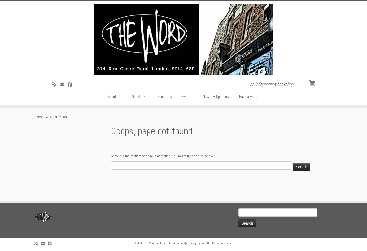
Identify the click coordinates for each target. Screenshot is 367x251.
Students (165, 96)
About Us (115, 96)
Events (187, 96)
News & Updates (216, 96)
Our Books (139, 96)
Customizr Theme (222, 243)
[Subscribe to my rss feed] (56, 85)
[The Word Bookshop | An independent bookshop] (183, 39)
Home (38, 117)
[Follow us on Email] (64, 85)
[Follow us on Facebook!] (71, 85)
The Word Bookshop (155, 243)
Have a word (248, 96)
